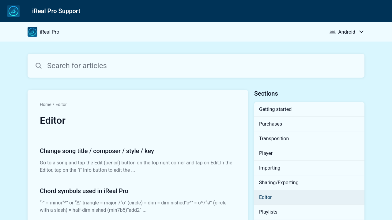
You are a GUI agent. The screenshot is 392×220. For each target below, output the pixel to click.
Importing (269, 168)
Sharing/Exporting (279, 182)
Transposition (274, 138)
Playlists (268, 212)
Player (266, 153)
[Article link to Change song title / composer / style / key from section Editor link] (138, 160)
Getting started (275, 109)
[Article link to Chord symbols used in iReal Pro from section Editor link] (138, 200)
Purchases (270, 124)
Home (45, 104)
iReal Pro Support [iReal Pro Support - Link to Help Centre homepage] (56, 11)
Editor (60, 104)
